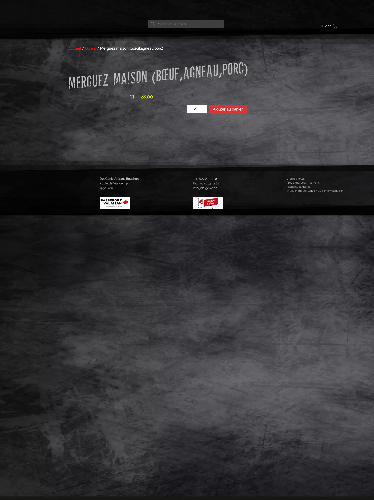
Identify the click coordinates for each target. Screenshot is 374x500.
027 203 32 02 (208, 179)
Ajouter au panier (228, 109)
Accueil (74, 48)
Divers (90, 48)
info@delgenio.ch (205, 188)
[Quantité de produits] (197, 109)
